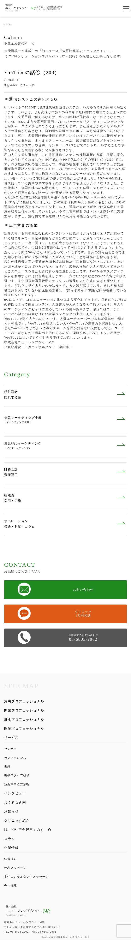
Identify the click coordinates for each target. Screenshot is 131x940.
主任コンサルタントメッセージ (26, 876)
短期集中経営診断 (17, 784)
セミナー (10, 748)
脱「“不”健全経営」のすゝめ (27, 829)
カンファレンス (15, 757)
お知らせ (11, 811)
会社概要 (10, 885)
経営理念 (10, 859)
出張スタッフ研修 (17, 775)
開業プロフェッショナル (24, 710)
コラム (9, 838)
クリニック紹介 (17, 820)
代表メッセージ (15, 867)
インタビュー (15, 793)
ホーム (7, 24)
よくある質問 (15, 802)
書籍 (7, 766)
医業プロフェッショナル (24, 728)
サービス (11, 737)
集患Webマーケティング (19, 85)
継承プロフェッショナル (24, 719)
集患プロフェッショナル (24, 701)
